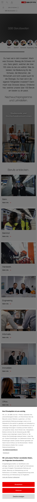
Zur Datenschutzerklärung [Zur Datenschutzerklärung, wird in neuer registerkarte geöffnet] (10, 450)
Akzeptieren (18, 484)
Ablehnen (18, 491)
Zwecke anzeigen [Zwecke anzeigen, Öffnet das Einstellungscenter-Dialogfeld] (18, 496)
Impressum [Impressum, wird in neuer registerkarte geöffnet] (6, 453)
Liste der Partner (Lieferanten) (11, 477)
